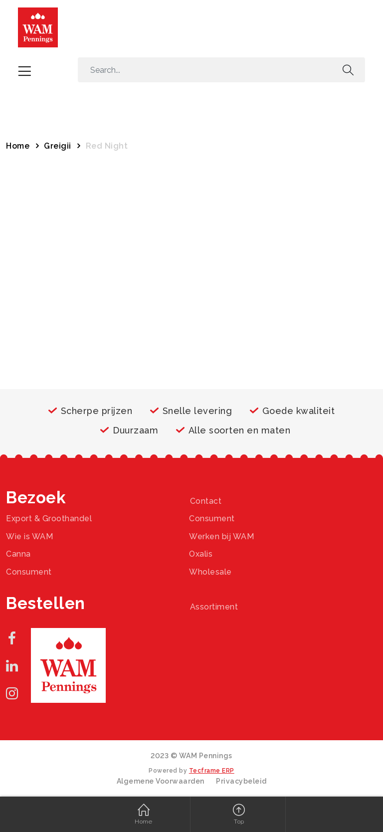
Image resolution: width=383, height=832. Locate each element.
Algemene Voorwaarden (160, 781)
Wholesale (210, 572)
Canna (18, 554)
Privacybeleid (241, 781)
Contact (206, 501)
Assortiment (214, 607)
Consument (212, 518)
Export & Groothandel (49, 518)
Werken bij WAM (221, 536)
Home (17, 146)
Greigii (57, 146)
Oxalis (200, 554)
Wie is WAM (29, 536)
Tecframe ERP (211, 770)
